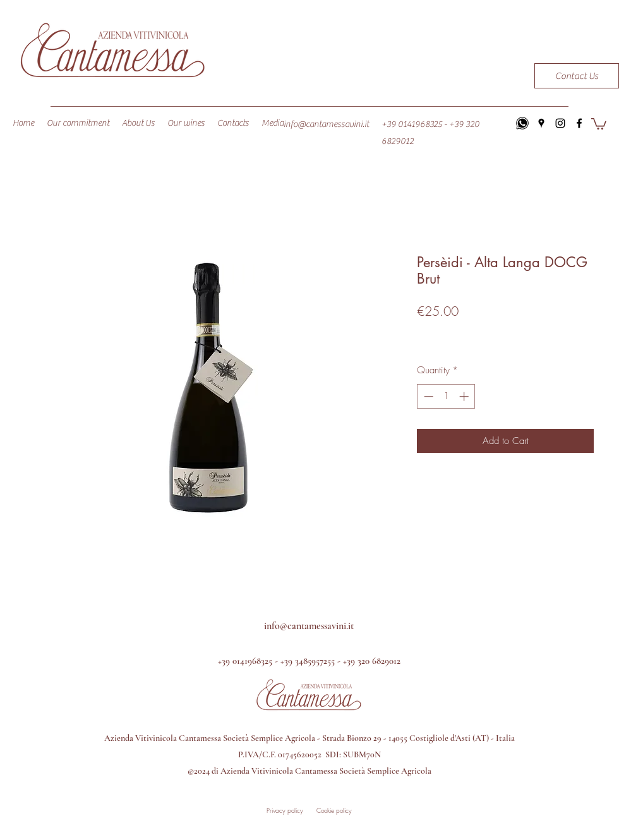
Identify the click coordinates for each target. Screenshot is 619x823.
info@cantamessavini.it (326, 124)
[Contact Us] (576, 75)
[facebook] (579, 123)
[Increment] (465, 396)
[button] (598, 123)
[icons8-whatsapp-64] (522, 123)
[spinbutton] (446, 396)
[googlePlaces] (541, 123)
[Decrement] (427, 396)
